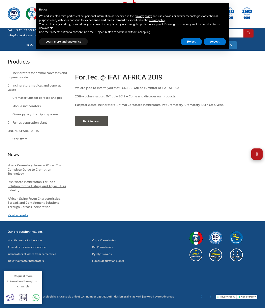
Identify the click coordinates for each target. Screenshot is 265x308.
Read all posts (18, 215)
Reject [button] (191, 41)
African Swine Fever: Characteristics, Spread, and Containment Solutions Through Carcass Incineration (34, 202)
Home (31, 45)
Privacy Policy (227, 296)
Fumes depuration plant (29, 122)
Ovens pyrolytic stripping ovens (35, 114)
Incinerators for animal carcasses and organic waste (37, 74)
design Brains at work (128, 296)
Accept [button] (214, 41)
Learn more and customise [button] (63, 41)
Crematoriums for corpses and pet (37, 97)
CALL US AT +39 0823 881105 (25, 30)
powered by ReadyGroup (158, 296)
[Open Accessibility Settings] (257, 154)
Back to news (91, 121)
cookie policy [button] (157, 20)
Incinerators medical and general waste (34, 87)
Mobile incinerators (26, 105)
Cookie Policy (248, 296)
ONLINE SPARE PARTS (23, 130)
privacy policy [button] (143, 16)
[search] (248, 33)
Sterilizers (19, 138)
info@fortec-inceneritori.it (24, 35)
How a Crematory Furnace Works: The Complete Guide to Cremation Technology (34, 169)
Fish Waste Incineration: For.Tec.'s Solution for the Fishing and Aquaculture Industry (37, 186)
